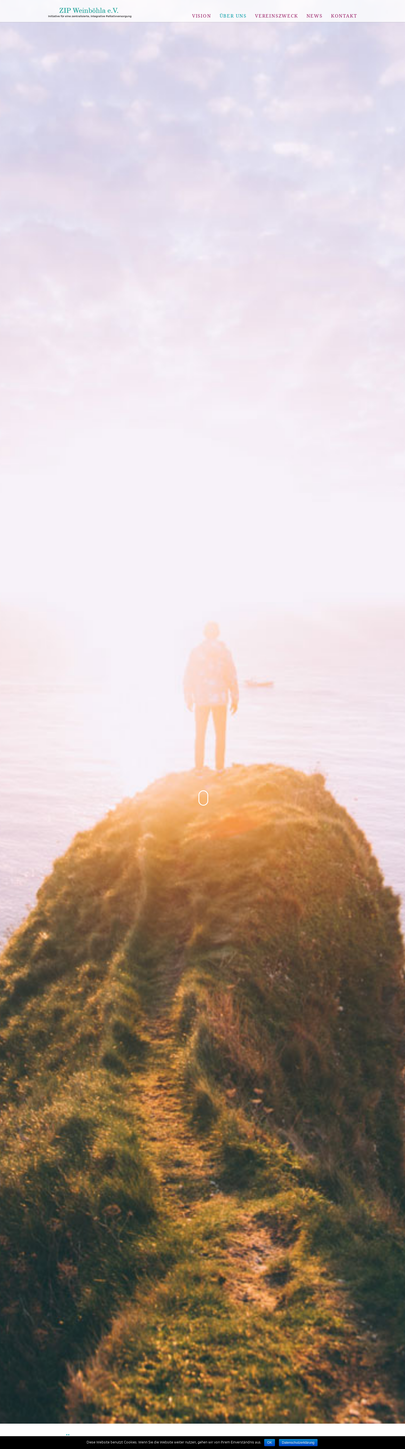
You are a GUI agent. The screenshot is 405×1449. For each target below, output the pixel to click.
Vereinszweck (276, 16)
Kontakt (344, 16)
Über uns (233, 16)
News (314, 16)
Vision (201, 16)
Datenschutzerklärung (298, 1443)
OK (269, 1443)
